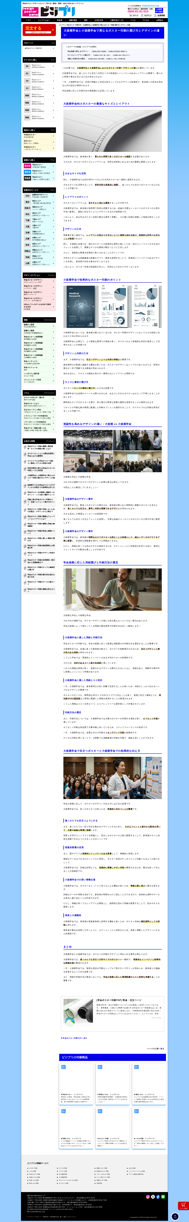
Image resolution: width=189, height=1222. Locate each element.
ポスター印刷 (33, 1168)
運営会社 (46, 1216)
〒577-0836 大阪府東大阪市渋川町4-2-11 (51, 1202)
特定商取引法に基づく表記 (58, 1216)
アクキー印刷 (63, 1171)
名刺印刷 (99, 1183)
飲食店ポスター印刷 (103, 1171)
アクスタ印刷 (63, 1168)
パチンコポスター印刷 (103, 1174)
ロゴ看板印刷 (63, 1177)
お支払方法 (99, 20)
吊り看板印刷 (63, 1174)
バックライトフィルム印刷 (137, 1171)
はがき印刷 (132, 1168)
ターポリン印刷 (63, 1183)
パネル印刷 (32, 1171)
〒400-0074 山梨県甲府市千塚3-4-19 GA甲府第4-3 (53, 1205)
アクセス (145, 20)
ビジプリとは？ (44, 20)
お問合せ (159, 20)
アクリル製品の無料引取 (136, 1174)
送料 (85, 20)
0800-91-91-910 (138, 11)
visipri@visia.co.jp (150, 6)
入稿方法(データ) (116, 20)
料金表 (59, 20)
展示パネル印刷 (34, 1183)
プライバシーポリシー (35, 1216)
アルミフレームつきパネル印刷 (68, 1180)
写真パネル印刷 (34, 1180)
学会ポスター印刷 (34, 1174)
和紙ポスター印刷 (102, 1180)
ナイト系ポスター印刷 (103, 1177)
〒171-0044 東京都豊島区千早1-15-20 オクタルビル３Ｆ (54, 1198)
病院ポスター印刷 (102, 1168)
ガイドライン (72, 1216)
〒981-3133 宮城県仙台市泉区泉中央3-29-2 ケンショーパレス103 (58, 1207)
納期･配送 (73, 20)
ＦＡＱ (132, 20)
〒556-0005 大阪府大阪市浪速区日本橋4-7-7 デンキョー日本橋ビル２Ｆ (60, 1200)
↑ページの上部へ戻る (155, 1049)
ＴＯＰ (28, 20)
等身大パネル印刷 (34, 1177)
